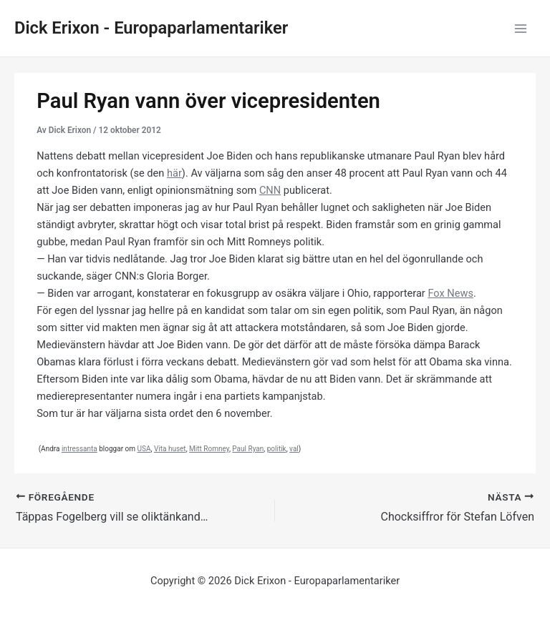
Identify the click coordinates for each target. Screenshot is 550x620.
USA (143, 449)
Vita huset (170, 449)
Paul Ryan (248, 449)
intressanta (79, 449)
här (174, 173)
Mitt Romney (209, 449)
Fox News (450, 293)
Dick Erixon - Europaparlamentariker (151, 28)
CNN (270, 190)
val (294, 449)
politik (276, 449)
